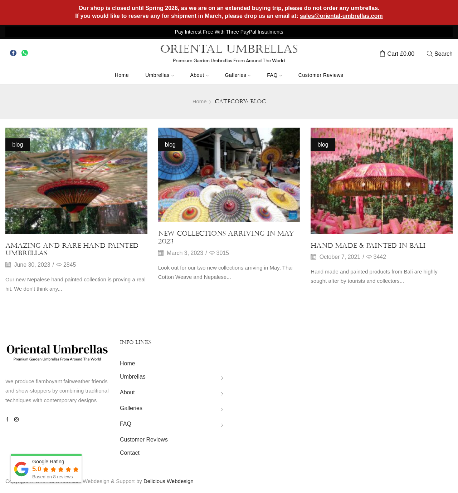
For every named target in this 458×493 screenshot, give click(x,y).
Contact (130, 453)
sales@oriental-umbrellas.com (341, 16)
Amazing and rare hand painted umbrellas (71, 249)
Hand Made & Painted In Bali (368, 246)
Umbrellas (159, 75)
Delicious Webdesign (168, 481)
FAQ (274, 75)
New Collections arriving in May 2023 (226, 237)
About (199, 75)
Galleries (238, 75)
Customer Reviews (320, 75)
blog (17, 145)
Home (122, 75)
